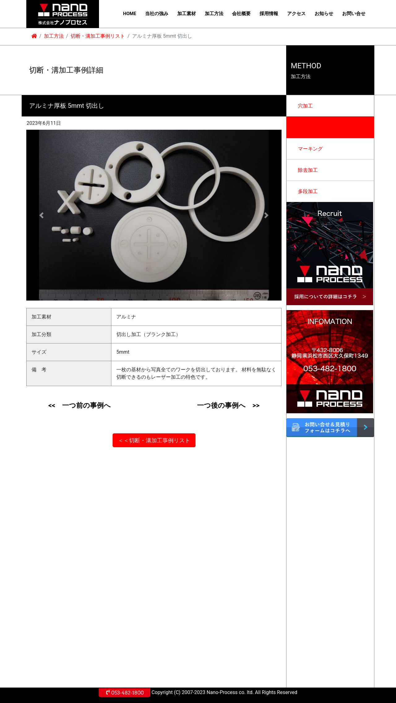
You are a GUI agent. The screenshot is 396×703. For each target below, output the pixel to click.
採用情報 (269, 13)
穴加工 (305, 106)
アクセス (296, 13)
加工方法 (214, 13)
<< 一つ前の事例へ (79, 405)
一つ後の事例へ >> (228, 405)
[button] (41, 215)
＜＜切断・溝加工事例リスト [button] (154, 440)
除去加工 (308, 170)
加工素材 (186, 13)
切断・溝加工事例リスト (98, 36)
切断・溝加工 (313, 127)
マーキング (310, 149)
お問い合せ (353, 13)
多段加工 (308, 191)
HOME (129, 13)
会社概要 (241, 13)
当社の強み (156, 13)
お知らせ (324, 13)
